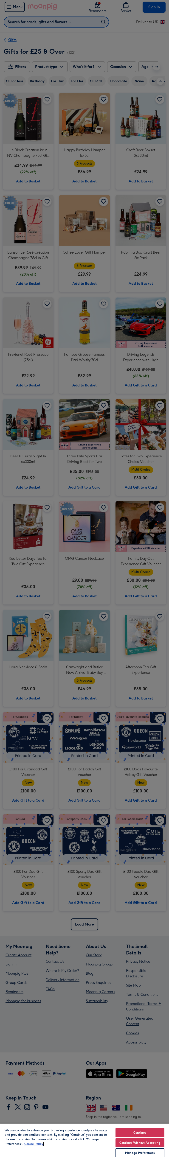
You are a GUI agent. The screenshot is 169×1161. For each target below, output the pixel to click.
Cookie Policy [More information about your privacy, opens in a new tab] (33, 1144)
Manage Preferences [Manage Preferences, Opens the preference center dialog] (140, 1153)
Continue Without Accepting (139, 1142)
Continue (139, 1132)
